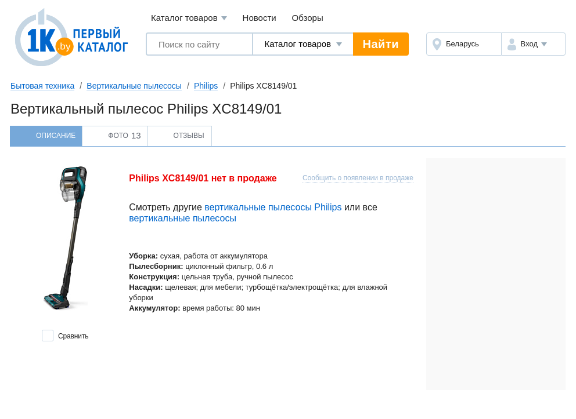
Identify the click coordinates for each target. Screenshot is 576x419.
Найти (381, 44)
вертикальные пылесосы (182, 218)
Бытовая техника (42, 85)
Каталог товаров (189, 18)
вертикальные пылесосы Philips (272, 207)
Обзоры (307, 18)
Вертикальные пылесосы (134, 85)
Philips (206, 85)
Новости (259, 18)
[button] (533, 44)
